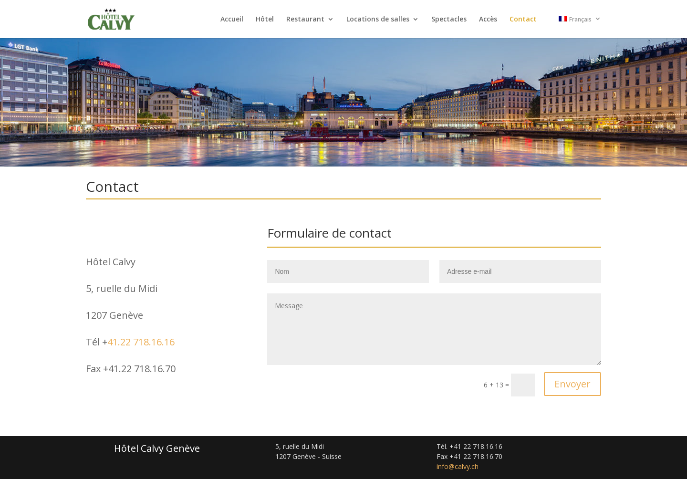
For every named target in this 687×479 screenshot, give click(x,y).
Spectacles (449, 19)
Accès (488, 19)
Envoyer (572, 383)
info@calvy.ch (458, 466)
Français (575, 19)
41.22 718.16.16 (141, 341)
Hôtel (265, 19)
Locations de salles (377, 19)
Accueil (231, 19)
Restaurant (305, 19)
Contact (523, 19)
